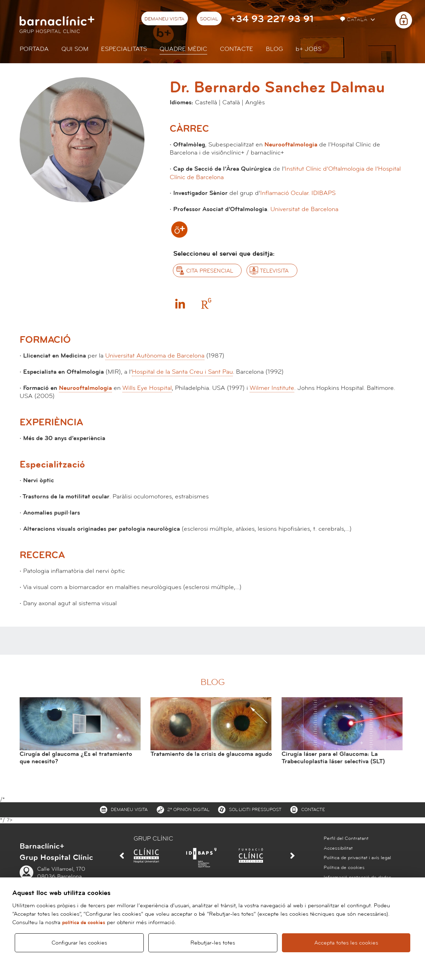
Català (354, 19)
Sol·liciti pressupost (255, 809)
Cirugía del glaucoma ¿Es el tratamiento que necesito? (76, 758)
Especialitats (124, 49)
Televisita (274, 270)
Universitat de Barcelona (304, 209)
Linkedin (180, 303)
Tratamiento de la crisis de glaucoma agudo (211, 754)
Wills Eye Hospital (147, 388)
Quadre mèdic (183, 49)
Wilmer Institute (272, 388)
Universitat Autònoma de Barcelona (154, 356)
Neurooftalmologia (290, 145)
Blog (274, 49)
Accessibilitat (338, 848)
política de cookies (83, 922)
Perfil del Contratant (346, 838)
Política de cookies (344, 867)
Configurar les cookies (79, 942)
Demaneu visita (164, 19)
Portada (34, 49)
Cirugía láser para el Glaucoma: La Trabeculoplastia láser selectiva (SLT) (333, 758)
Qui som (74, 49)
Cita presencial (209, 270)
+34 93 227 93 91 (271, 19)
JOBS (309, 49)
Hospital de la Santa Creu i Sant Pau (182, 372)
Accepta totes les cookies (346, 942)
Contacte (236, 49)
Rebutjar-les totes (212, 942)
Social (209, 19)
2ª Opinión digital (188, 809)
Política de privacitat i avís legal (357, 858)
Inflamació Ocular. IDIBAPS (298, 193)
